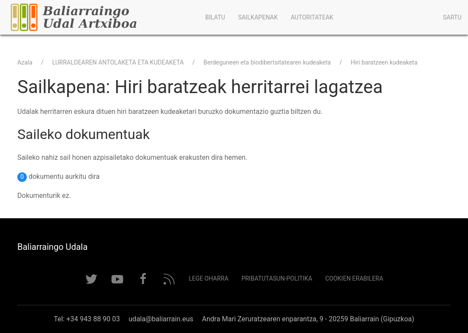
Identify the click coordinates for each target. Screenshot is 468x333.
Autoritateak (311, 17)
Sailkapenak (258, 17)
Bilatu (215, 17)
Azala (24, 62)
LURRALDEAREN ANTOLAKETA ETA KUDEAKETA (118, 62)
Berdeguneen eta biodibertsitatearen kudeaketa (267, 62)
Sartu (452, 17)
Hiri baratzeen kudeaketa (384, 62)
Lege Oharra (209, 278)
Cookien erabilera (354, 278)
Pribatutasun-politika (277, 278)
